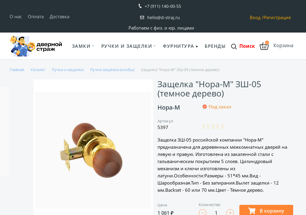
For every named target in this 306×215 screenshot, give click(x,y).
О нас (16, 16)
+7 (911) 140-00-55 (163, 6)
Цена (162, 205)
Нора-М (168, 107)
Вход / (257, 17)
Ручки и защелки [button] (126, 46)
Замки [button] (81, 46)
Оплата (36, 16)
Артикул (165, 121)
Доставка (59, 16)
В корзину (266, 211)
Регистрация (277, 17)
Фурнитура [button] (178, 46)
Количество (210, 204)
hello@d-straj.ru (163, 17)
